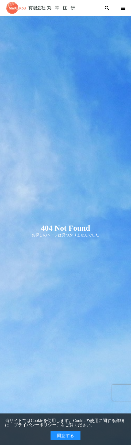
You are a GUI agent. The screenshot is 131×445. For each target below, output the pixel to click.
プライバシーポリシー (35, 425)
